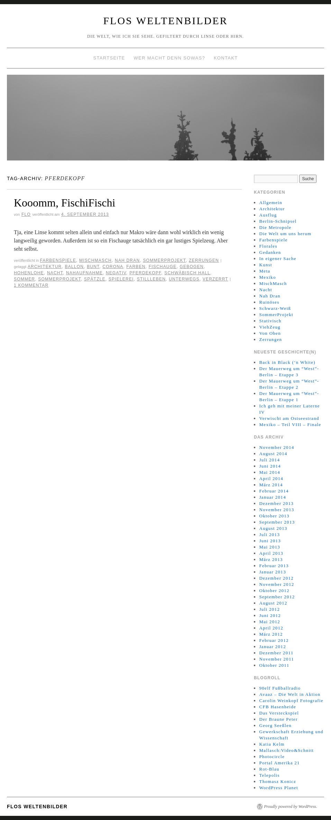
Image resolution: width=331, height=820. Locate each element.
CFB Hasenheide (277, 706)
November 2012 (276, 584)
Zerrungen (204, 260)
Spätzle (94, 279)
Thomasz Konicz (277, 781)
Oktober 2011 (274, 665)
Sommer (24, 279)
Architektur (45, 266)
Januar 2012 (272, 646)
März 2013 (271, 559)
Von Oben (270, 333)
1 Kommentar (31, 285)
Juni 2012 (270, 615)
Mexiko (267, 277)
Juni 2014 (270, 466)
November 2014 (276, 447)
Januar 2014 (272, 497)
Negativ (116, 272)
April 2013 (271, 553)
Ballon (74, 266)
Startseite (109, 58)
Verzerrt (215, 279)
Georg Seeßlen (275, 725)
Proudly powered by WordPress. (290, 806)
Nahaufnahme (84, 272)
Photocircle (272, 756)
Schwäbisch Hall (187, 272)
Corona (112, 266)
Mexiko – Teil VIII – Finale (290, 424)
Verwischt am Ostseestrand (289, 418)
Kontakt (226, 58)
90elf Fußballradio (280, 688)
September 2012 (277, 596)
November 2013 (276, 509)
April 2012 (271, 627)
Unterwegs (184, 279)
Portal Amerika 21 (279, 762)
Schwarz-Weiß (275, 308)
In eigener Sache (277, 258)
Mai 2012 (269, 621)
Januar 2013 (272, 571)
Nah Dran (127, 260)
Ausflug (268, 215)
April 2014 (271, 478)
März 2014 (271, 484)
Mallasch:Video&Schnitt (286, 750)
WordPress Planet (278, 787)
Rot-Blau (269, 769)
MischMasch (95, 260)
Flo (26, 214)
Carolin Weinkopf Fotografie (291, 700)
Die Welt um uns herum (285, 233)
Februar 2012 (273, 640)
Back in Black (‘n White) (287, 362)
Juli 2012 (269, 609)
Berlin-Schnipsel (277, 221)
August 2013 (273, 528)
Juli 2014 (269, 459)
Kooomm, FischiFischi (64, 202)
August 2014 (273, 453)
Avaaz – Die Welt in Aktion (289, 694)
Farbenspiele (58, 260)
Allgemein (270, 202)
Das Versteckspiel (279, 713)
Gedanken (270, 252)
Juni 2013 (270, 540)
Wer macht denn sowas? (169, 58)
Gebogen (192, 266)
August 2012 (273, 603)
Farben (135, 266)
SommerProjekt (164, 260)
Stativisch (270, 320)
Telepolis (269, 775)
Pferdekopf (145, 272)
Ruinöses (269, 302)
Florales (268, 246)
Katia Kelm (271, 744)
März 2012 (271, 634)
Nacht (55, 272)
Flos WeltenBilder (165, 20)
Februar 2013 (273, 565)
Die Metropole (275, 227)
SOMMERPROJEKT (59, 279)
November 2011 (276, 659)
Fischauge (163, 266)
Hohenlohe (29, 272)
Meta (264, 271)
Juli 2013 (269, 534)
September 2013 (277, 522)
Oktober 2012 (274, 590)
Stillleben (151, 279)
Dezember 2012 (276, 578)
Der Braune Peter (278, 719)
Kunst (265, 264)
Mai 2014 (269, 472)
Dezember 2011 (276, 652)
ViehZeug (270, 327)
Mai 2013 (269, 547)
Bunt (93, 266)
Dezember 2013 (276, 503)
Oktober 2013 (274, 515)
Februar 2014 (273, 491)
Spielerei (121, 279)
